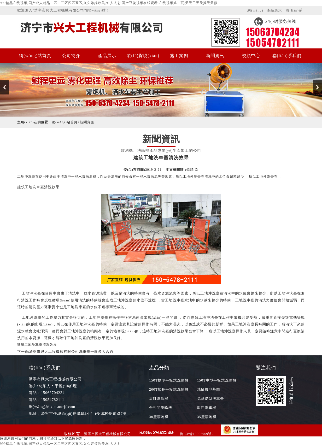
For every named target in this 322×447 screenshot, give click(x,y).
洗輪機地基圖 (208, 389)
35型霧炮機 (207, 417)
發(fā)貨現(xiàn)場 (143, 58)
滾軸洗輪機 (158, 398)
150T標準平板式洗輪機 (168, 380)
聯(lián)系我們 (294, 11)
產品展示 (274, 10)
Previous (4, 87)
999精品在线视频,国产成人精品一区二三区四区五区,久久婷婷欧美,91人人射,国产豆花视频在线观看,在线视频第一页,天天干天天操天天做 (108, 3)
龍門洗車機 (206, 408)
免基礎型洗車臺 (210, 398)
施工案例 (179, 55)
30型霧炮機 (159, 417)
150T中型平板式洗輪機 (216, 380)
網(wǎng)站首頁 (255, 11)
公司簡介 (71, 55)
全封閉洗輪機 (160, 408)
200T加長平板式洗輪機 (168, 389)
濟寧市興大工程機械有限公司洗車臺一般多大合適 (71, 351)
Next (317, 87)
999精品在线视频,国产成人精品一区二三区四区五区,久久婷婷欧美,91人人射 (60, 444)
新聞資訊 (215, 55)
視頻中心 (251, 55)
